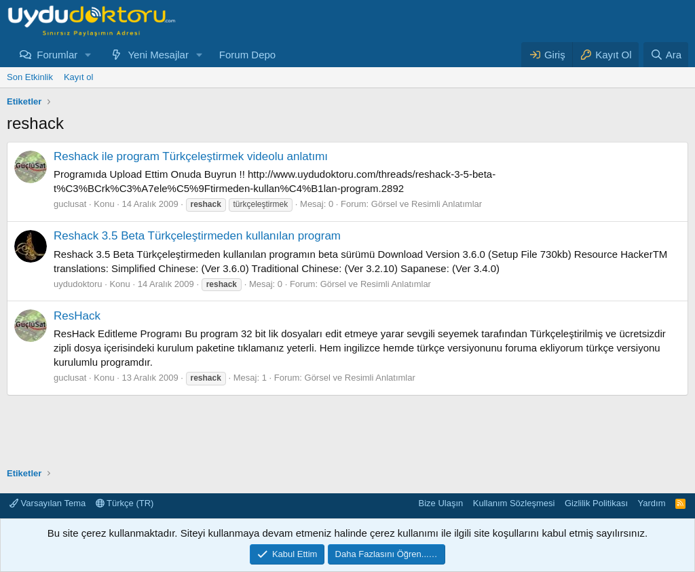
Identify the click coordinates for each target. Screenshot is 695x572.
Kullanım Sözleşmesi (514, 503)
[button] (88, 54)
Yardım (652, 503)
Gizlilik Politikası (596, 503)
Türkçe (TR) (125, 503)
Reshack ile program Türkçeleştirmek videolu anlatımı (191, 156)
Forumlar (57, 54)
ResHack (77, 315)
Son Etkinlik (30, 77)
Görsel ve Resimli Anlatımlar (426, 204)
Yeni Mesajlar (158, 54)
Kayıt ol (78, 77)
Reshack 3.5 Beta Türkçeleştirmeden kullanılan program (197, 235)
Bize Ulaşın (441, 503)
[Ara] (665, 54)
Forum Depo (247, 54)
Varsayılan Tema (48, 503)
